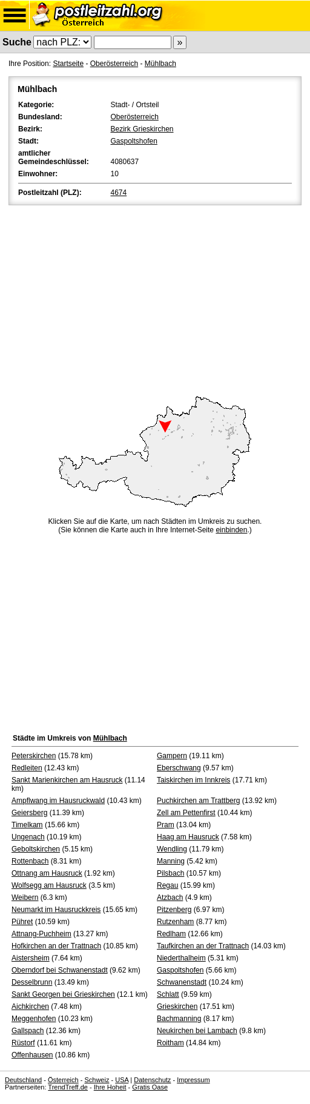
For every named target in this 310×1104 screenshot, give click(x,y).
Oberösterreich (114, 63)
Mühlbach (160, 63)
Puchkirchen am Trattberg (198, 800)
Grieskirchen (177, 1006)
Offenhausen (32, 1055)
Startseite (68, 63)
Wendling (172, 849)
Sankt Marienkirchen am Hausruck (67, 780)
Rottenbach (30, 861)
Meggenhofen (34, 1018)
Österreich (63, 1079)
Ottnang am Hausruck (47, 873)
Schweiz (96, 1079)
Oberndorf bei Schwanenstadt (60, 970)
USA (121, 1079)
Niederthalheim (181, 958)
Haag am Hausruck (188, 837)
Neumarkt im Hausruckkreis (56, 909)
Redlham (171, 934)
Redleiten (27, 768)
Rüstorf (23, 1043)
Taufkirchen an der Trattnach (203, 946)
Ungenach (28, 837)
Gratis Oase (150, 1087)
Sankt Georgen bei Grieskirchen (63, 994)
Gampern (172, 756)
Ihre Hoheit (110, 1087)
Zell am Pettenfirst (186, 812)
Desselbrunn (32, 982)
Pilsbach (170, 873)
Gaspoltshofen (134, 141)
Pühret (22, 921)
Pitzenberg (174, 909)
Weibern (25, 897)
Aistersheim (31, 958)
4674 (119, 192)
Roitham (170, 1043)
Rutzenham (175, 921)
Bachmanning (179, 1018)
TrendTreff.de (68, 1087)
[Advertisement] (155, 298)
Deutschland (23, 1079)
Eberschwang (179, 768)
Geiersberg (29, 812)
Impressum (193, 1079)
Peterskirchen (34, 756)
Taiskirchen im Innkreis (193, 780)
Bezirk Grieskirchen (142, 129)
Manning (171, 861)
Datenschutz (152, 1079)
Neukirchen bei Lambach (197, 1030)
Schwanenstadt (181, 982)
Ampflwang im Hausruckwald (58, 800)
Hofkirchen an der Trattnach (56, 946)
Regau (167, 885)
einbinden (231, 530)
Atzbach (170, 897)
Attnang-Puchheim (41, 934)
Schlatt (168, 994)
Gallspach (28, 1030)
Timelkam (27, 825)
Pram (165, 825)
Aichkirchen (30, 1006)
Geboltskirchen (36, 849)
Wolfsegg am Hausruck (49, 885)
